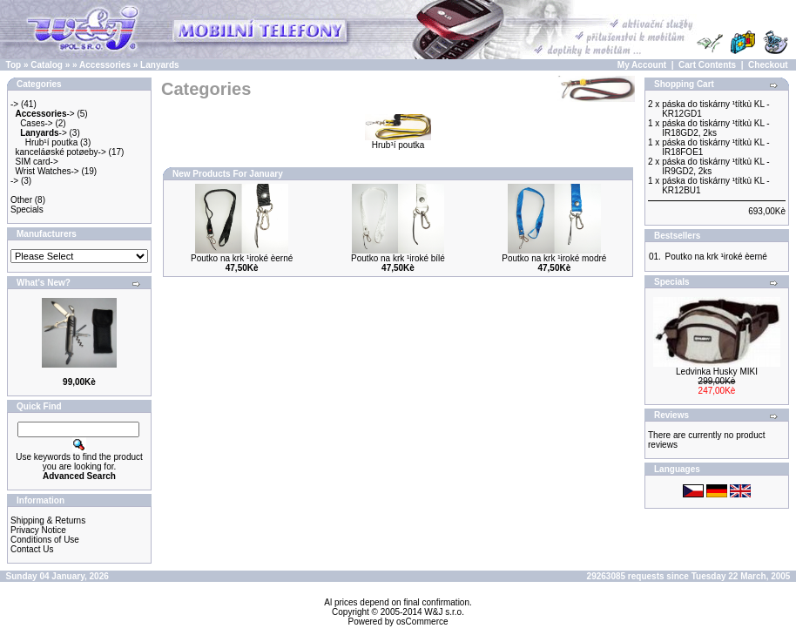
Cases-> (36, 123)
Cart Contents (707, 65)
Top (14, 65)
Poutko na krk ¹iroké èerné (242, 258)
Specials (27, 209)
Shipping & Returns (47, 520)
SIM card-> (37, 161)
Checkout (768, 65)
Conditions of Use (44, 539)
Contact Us (31, 549)
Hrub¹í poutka (51, 142)
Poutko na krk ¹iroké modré (554, 258)
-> (14, 104)
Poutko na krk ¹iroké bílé (398, 258)
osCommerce (422, 621)
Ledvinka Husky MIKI (717, 371)
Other (21, 200)
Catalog (46, 65)
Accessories (105, 65)
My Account (641, 65)
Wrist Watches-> (47, 171)
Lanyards (159, 65)
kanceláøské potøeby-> (61, 152)
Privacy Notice (38, 530)
